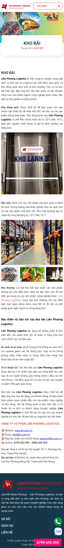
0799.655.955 (48, 542)
